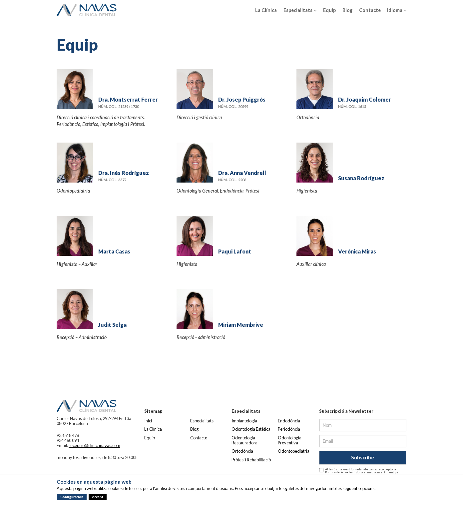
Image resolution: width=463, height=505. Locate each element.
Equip (329, 10)
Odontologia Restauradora (244, 440)
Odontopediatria (293, 451)
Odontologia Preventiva (289, 440)
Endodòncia (289, 420)
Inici (148, 420)
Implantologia (244, 420)
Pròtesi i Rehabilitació (251, 459)
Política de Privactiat (339, 472)
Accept (97, 497)
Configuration (71, 497)
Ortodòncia (242, 451)
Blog (347, 10)
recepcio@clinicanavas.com (94, 445)
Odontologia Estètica (251, 429)
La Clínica (266, 10)
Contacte (370, 10)
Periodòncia (289, 429)
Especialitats (299, 10)
